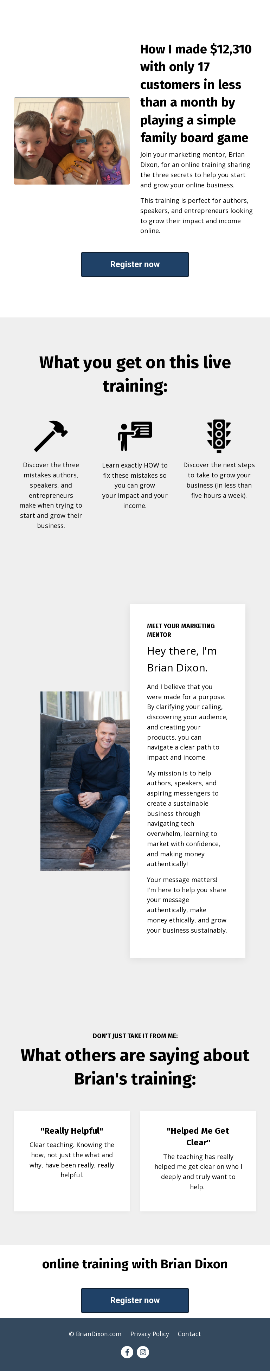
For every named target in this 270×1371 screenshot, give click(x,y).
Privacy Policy (150, 1336)
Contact (192, 1336)
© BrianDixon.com (94, 1336)
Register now (135, 265)
